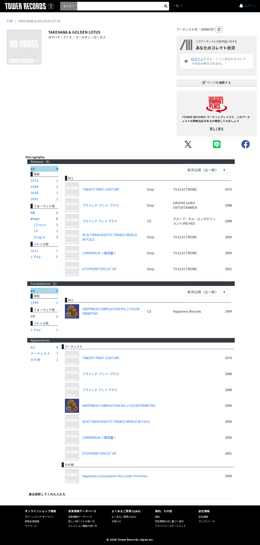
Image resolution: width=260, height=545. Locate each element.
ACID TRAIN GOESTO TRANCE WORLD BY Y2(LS (109, 237)
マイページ (31, 526)
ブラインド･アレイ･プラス (100, 205)
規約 (157, 516)
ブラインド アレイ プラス (99, 221)
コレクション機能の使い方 (82, 526)
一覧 (176, 5)
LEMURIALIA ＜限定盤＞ (99, 253)
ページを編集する (216, 82)
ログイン (250, 5)
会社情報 (203, 516)
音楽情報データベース (80, 516)
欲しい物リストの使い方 (81, 521)
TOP (10, 21)
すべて (67, 6)
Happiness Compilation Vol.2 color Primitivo (114, 476)
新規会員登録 (32, 521)
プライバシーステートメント (170, 526)
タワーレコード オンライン (39, 516)
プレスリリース (206, 521)
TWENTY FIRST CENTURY (100, 189)
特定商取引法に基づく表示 (169, 521)
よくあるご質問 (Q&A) (124, 516)
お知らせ (116, 521)
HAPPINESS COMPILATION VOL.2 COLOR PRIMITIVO (110, 311)
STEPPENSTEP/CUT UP (99, 269)
